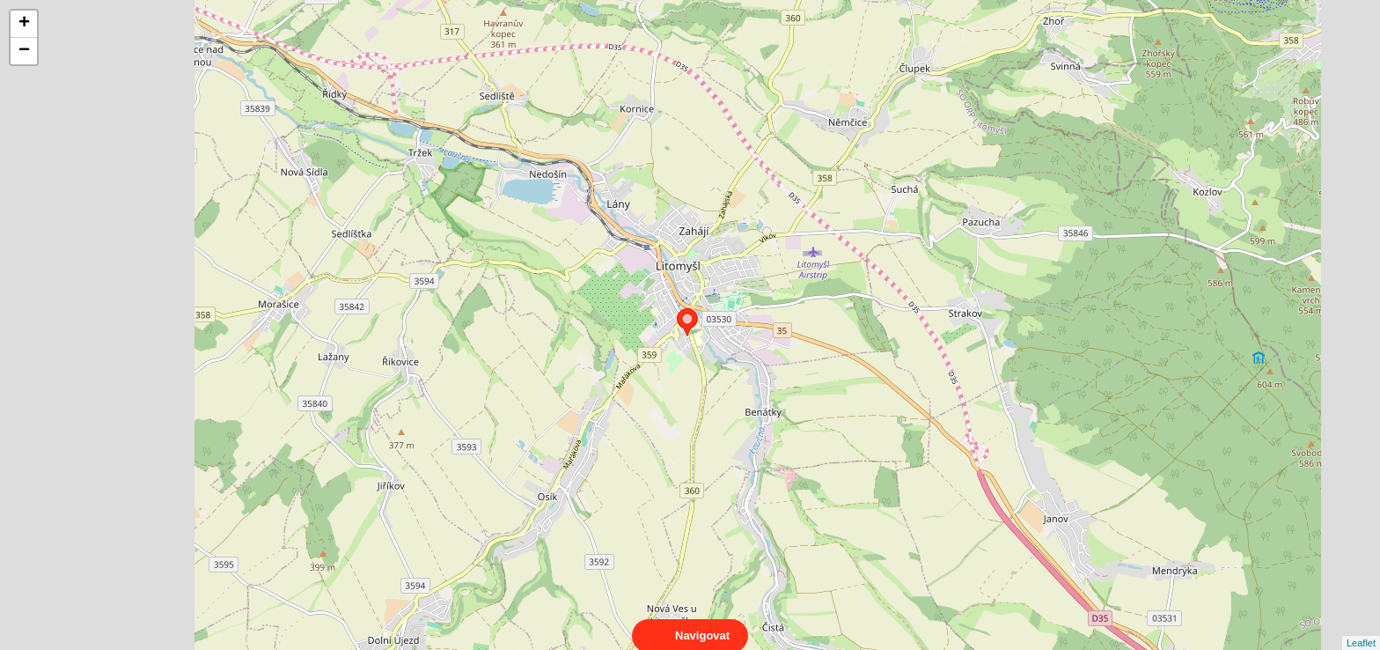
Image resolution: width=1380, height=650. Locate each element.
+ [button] (24, 24)
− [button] (24, 51)
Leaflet (1361, 627)
